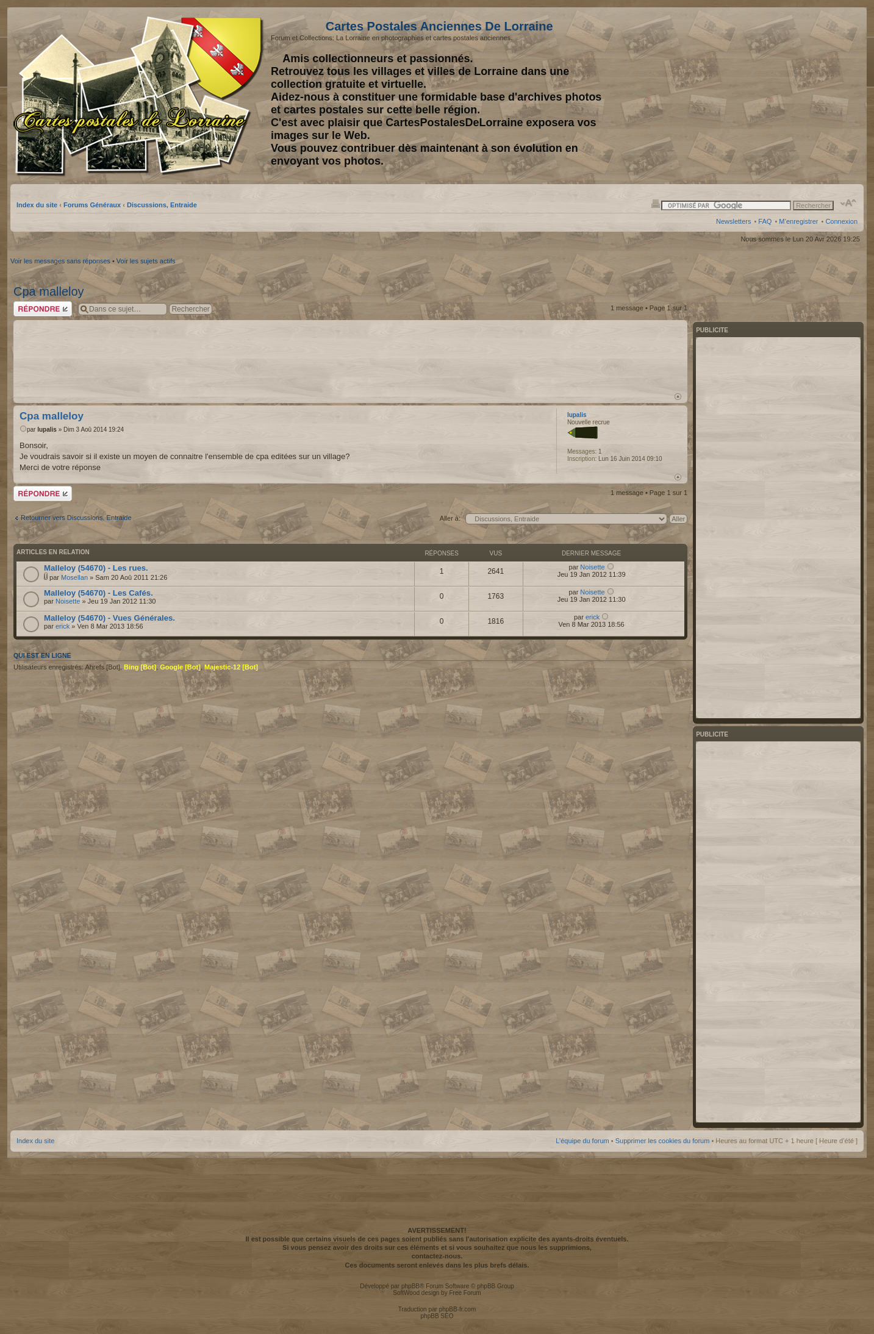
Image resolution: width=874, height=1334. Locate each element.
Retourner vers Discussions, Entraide (76, 517)
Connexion (841, 221)
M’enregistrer (798, 221)
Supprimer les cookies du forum (662, 1140)
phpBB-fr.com (457, 1309)
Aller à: (450, 518)
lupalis (47, 429)
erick (63, 626)
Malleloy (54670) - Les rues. (96, 567)
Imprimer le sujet (655, 203)
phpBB (410, 1286)
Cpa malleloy (48, 291)
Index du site (36, 205)
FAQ (765, 221)
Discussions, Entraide (162, 205)
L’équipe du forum (582, 1140)
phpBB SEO (437, 1316)
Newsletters (733, 221)
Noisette (592, 567)
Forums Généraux (92, 205)
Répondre (42, 308)
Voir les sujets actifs (146, 261)
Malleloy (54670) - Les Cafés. (98, 592)
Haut (678, 396)
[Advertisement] (761, 95)
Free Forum (465, 1292)
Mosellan (74, 577)
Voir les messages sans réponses (60, 261)
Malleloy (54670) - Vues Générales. (109, 617)
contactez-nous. (437, 1256)
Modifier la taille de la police (849, 203)
